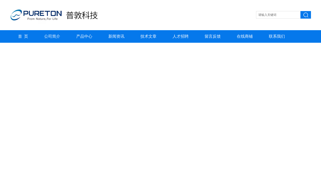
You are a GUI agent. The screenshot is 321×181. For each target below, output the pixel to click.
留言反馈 (213, 36)
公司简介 (52, 36)
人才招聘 (181, 36)
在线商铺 (245, 36)
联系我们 (277, 36)
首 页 (23, 36)
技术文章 (148, 36)
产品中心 (84, 36)
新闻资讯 (116, 36)
